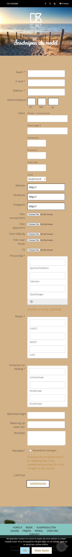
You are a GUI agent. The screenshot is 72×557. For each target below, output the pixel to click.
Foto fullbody (17, 233)
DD (31, 107)
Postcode (32, 162)
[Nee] (67, 546)
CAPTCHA (19, 475)
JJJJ (53, 107)
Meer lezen (42, 550)
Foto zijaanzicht (19, 225)
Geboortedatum (17, 100)
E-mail (20, 81)
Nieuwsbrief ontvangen (44, 450)
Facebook (19, 195)
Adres (21, 113)
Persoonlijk (17, 255)
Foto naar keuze (19, 241)
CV (23, 249)
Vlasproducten (46, 527)
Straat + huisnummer (38, 113)
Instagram (19, 204)
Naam (20, 72)
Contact (34, 534)
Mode (29, 527)
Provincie (32, 150)
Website (20, 185)
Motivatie (19, 433)
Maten (20, 316)
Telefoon (19, 90)
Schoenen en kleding (17, 367)
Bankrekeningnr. (17, 414)
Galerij (14, 530)
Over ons (52, 530)
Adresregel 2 (34, 125)
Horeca (17, 527)
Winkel (39, 530)
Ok (25, 550)
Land (30, 174)
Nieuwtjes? (18, 450)
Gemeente (32, 137)
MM (41, 107)
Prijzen (26, 530)
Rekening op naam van (17, 425)
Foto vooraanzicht (17, 216)
